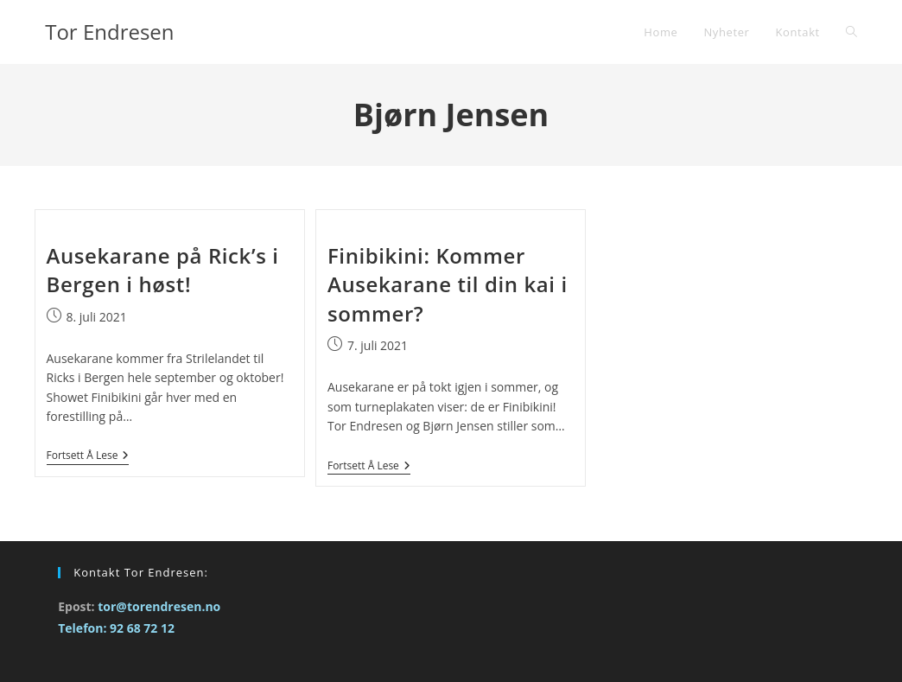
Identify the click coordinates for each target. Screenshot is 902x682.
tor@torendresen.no (159, 606)
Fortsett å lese (88, 455)
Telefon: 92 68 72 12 (116, 628)
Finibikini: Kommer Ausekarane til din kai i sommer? (447, 284)
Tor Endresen (109, 31)
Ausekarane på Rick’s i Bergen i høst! (163, 270)
